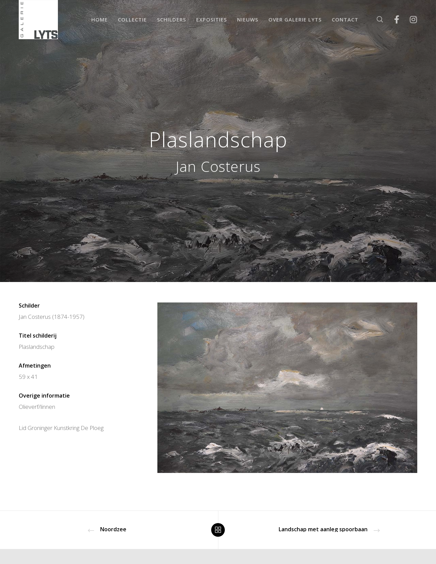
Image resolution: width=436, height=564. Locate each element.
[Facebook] (392, 19)
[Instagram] (409, 19)
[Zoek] (375, 19)
